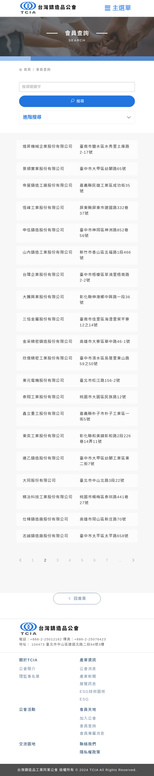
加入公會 (88, 718)
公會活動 (27, 710)
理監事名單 (29, 676)
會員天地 (88, 710)
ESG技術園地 (92, 692)
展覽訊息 (88, 684)
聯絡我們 (88, 744)
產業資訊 (88, 660)
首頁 (27, 69)
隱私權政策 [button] (90, 752)
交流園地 (27, 744)
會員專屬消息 (92, 733)
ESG (84, 699)
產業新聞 (88, 676)
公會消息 (88, 669)
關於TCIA (28, 660)
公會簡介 (27, 669)
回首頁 (77, 598)
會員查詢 (43, 69)
